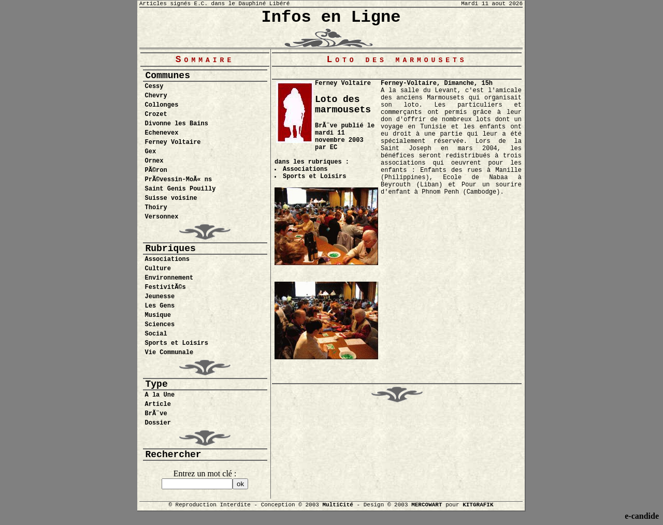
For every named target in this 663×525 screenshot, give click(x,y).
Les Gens (160, 306)
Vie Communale (169, 352)
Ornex (154, 161)
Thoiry (156, 207)
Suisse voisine (171, 198)
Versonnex (162, 217)
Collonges (162, 105)
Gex (150, 151)
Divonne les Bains (176, 123)
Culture (158, 268)
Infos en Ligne (331, 17)
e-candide (642, 516)
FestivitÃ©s (165, 287)
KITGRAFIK (478, 505)
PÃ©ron (156, 170)
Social (156, 334)
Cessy (154, 86)
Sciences (160, 324)
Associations (167, 259)
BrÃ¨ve (156, 413)
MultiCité (337, 505)
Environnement (169, 278)
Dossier (158, 423)
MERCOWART (426, 505)
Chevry (156, 95)
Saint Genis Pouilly (180, 189)
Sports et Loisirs (176, 343)
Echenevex (162, 133)
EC (333, 147)
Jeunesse (160, 296)
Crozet (156, 114)
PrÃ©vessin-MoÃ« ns (178, 179)
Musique (158, 315)
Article (158, 404)
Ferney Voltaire (173, 142)
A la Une (160, 395)
